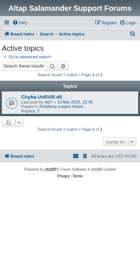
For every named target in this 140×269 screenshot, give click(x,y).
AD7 (48, 102)
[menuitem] (19, 22)
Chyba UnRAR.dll (41, 97)
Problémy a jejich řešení (61, 106)
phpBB (50, 169)
